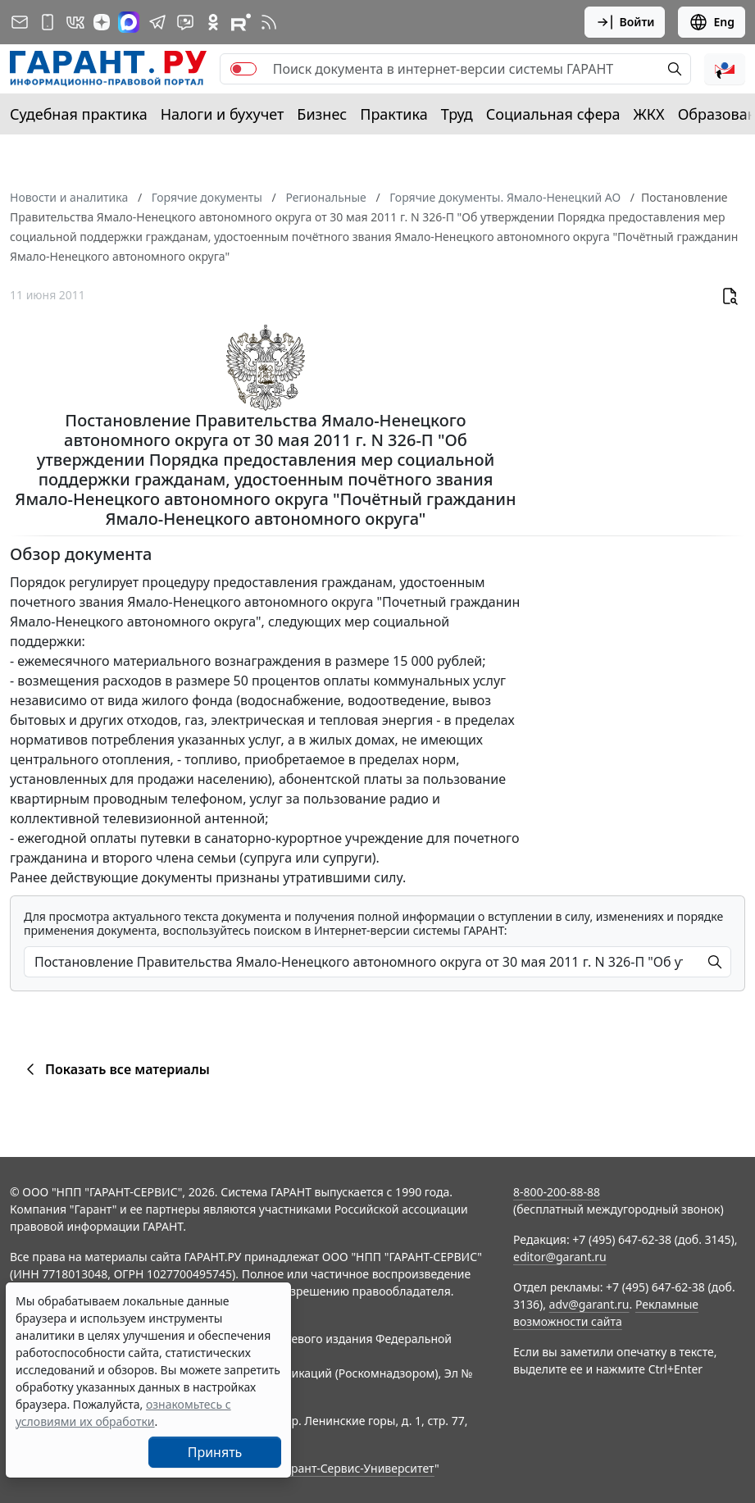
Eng (712, 22)
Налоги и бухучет (222, 114)
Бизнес (322, 114)
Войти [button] (625, 22)
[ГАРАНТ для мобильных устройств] (47, 22)
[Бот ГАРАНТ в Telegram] (185, 22)
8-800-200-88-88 (556, 1192)
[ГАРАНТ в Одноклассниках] (213, 22)
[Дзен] (101, 22)
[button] (724, 68)
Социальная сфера (553, 114)
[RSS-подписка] (269, 22)
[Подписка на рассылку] (20, 22)
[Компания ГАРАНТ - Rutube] (241, 22)
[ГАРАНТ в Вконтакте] (75, 22)
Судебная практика (79, 114)
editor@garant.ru (560, 1256)
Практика (393, 114)
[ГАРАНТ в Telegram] (157, 22)
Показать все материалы (115, 1069)
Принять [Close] (215, 1452)
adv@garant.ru (589, 1304)
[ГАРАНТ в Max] (128, 22)
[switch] (243, 68)
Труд (457, 114)
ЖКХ (649, 114)
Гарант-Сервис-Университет (357, 1468)
